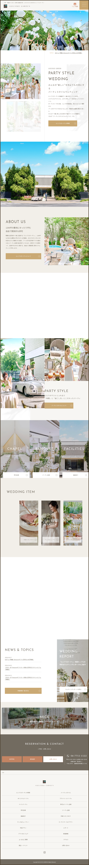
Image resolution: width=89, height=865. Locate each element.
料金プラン (23, 828)
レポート (65, 828)
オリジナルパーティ (23, 798)
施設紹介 (80, 475)
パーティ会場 (49, 475)
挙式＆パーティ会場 (65, 804)
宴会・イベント (23, 845)
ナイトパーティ (23, 804)
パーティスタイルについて (62, 406)
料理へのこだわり (30, 540)
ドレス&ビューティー (51, 540)
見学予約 (11, 759)
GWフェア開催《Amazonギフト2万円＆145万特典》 (68, 53)
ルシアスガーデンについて (28, 256)
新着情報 (65, 834)
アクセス (65, 839)
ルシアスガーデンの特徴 (66, 123)
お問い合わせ (53, 759)
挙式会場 (21, 475)
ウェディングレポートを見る (75, 690)
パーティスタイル (66, 793)
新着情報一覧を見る (29, 691)
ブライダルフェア (23, 834)
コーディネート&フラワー (73, 540)
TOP (3, 772)
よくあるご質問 (23, 839)
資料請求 (32, 759)
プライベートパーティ (66, 798)
